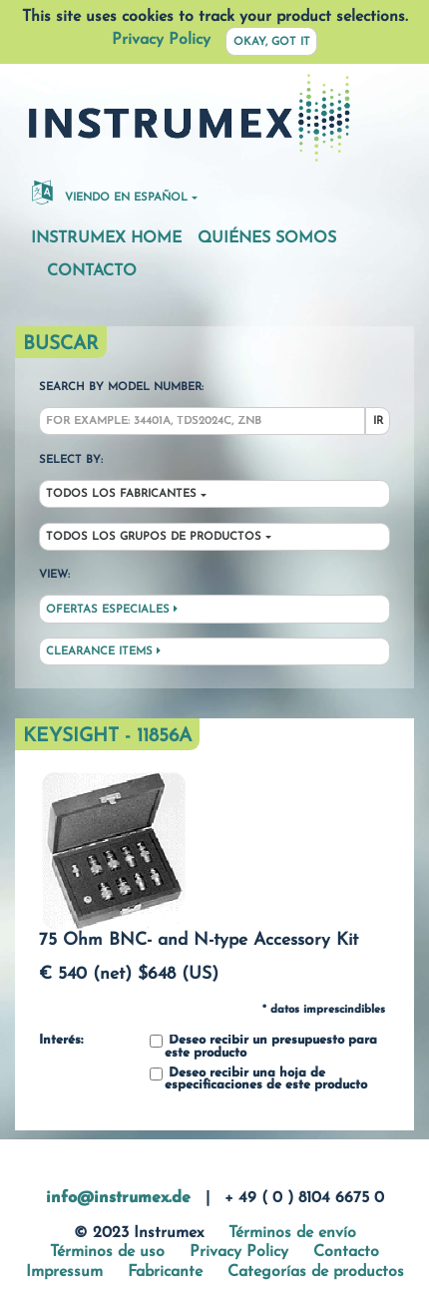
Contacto (92, 271)
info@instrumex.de (118, 1198)
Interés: (61, 1041)
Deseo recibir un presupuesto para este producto (263, 1047)
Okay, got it (271, 42)
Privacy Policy (161, 40)
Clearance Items (103, 651)
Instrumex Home (106, 238)
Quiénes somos (267, 238)
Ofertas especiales (112, 610)
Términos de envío (292, 1233)
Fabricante (165, 1272)
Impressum (64, 1272)
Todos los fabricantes (121, 494)
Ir (378, 421)
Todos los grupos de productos (153, 537)
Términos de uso (107, 1252)
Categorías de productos (315, 1272)
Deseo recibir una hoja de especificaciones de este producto (258, 1080)
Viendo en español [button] (110, 192)
